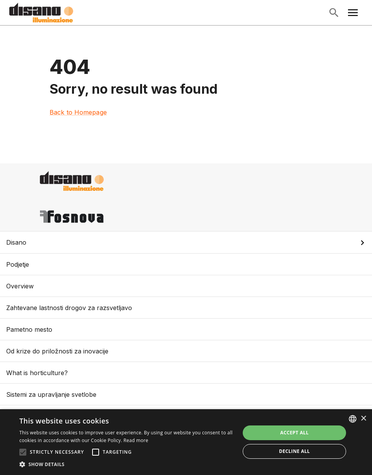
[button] (186, 242)
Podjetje (186, 264)
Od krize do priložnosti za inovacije (186, 351)
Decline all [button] (294, 451)
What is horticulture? (186, 372)
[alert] (186, 442)
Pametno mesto (186, 329)
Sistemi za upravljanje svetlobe (186, 394)
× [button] (363, 419)
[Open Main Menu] (353, 12)
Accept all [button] (294, 432)
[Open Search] (333, 12)
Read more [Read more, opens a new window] (135, 440)
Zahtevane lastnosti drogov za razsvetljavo (186, 307)
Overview (186, 286)
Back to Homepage (78, 112)
